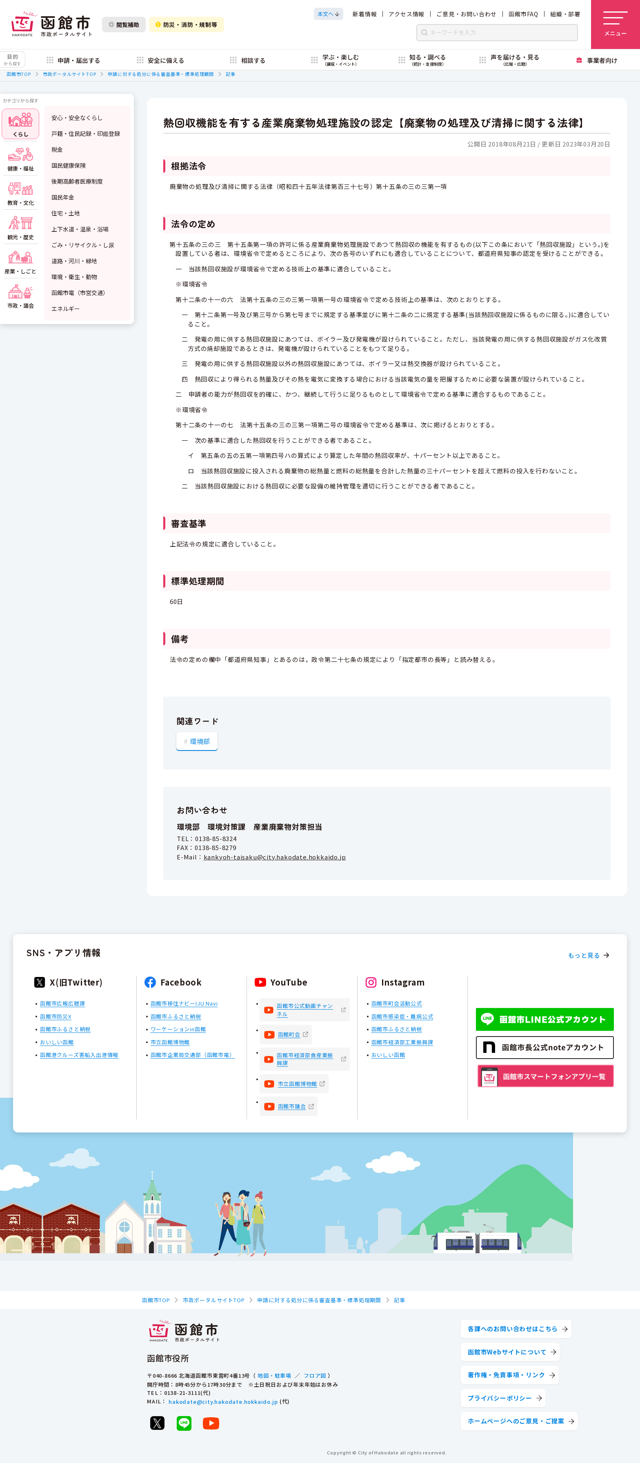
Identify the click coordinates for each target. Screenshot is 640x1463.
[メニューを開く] (615, 24)
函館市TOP (19, 74)
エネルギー (65, 308)
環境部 (200, 741)
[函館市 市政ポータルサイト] (51, 24)
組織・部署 (565, 14)
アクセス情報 (406, 14)
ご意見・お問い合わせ (466, 14)
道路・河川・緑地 (74, 261)
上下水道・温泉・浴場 (80, 229)
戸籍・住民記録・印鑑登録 (85, 133)
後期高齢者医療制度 (77, 181)
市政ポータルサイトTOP (69, 74)
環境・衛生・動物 (74, 277)
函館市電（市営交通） (80, 293)
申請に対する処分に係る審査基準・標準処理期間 (161, 74)
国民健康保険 (68, 165)
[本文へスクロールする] (328, 14)
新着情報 (365, 14)
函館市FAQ (523, 14)
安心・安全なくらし (77, 117)
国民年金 (62, 197)
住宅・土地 (65, 213)
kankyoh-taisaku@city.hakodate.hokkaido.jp (275, 856)
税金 (57, 149)
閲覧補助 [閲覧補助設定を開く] (124, 24)
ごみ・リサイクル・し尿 (82, 245)
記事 (231, 74)
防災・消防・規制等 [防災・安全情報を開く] (187, 24)
